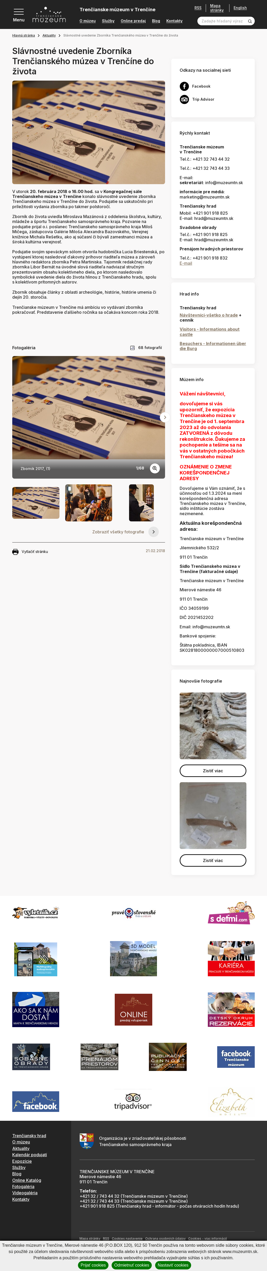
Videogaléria (25, 1192)
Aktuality (49, 35)
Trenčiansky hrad (29, 1135)
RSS (198, 8)
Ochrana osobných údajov (165, 1238)
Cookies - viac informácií (207, 1238)
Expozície (22, 1161)
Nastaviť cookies (173, 1265)
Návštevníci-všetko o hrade (209, 315)
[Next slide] (165, 417)
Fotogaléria (23, 1186)
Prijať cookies (93, 1265)
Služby (108, 21)
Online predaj (133, 21)
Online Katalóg (26, 1180)
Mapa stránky (217, 8)
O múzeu (88, 21)
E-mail (186, 263)
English (240, 8)
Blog (156, 21)
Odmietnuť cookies (131, 1265)
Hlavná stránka (23, 35)
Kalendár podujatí (29, 1154)
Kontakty (174, 21)
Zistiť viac (213, 770)
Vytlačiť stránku (30, 552)
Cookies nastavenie (127, 1238)
